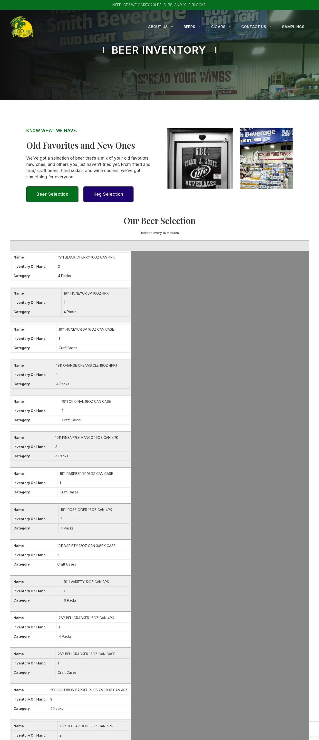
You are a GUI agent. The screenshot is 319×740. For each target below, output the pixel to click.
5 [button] (274, 446)
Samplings (293, 26)
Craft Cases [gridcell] (219, 280)
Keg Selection (108, 194)
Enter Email (77, 553)
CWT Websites (218, 733)
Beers (195, 26)
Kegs (168, 652)
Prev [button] (237, 446)
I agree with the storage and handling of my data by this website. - (142, 581)
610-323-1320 (251, 645)
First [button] (225, 446)
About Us (163, 26)
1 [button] (249, 446)
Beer (168, 645)
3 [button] (261, 446)
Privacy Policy (196, 581)
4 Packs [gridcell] (216, 266)
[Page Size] (210, 446)
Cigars (223, 26)
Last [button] (298, 446)
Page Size (193, 447)
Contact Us (259, 26)
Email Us (245, 655)
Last (165, 533)
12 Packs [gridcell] (217, 379)
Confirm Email (172, 553)
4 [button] (267, 446)
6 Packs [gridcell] (216, 329)
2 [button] (254, 446)
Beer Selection (52, 194)
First (72, 533)
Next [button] (285, 446)
